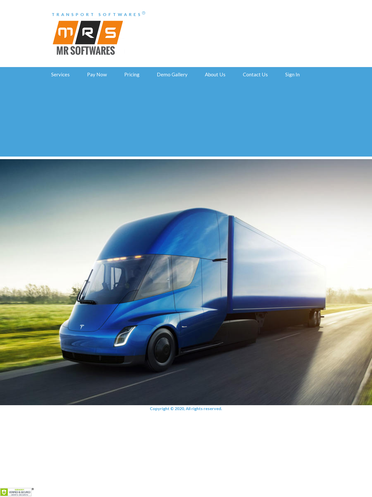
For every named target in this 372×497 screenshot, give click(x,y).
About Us (215, 74)
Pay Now (97, 74)
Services (60, 74)
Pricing (132, 74)
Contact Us (255, 74)
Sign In (292, 74)
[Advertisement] (186, 120)
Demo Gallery (172, 74)
